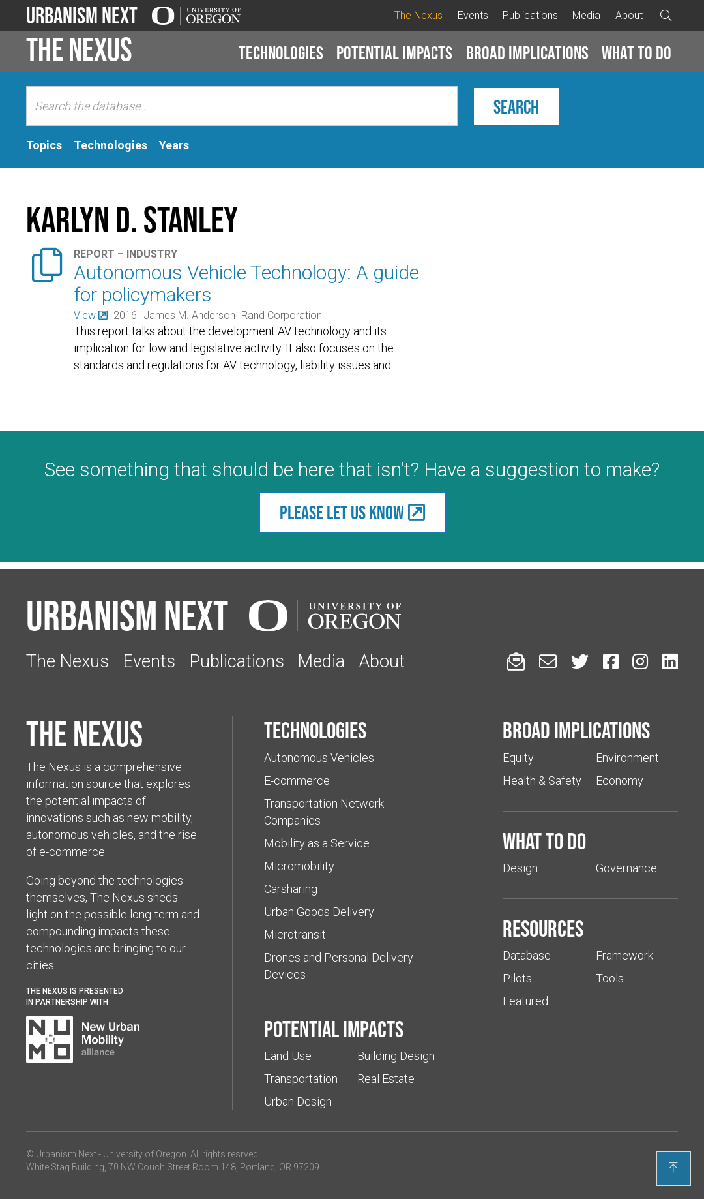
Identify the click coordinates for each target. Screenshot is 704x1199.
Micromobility (299, 866)
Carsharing (290, 889)
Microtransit (295, 934)
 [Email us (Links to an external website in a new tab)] (548, 661)
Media (586, 15)
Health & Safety (542, 780)
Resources (543, 928)
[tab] (44, 145)
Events (473, 15)
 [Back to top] (673, 1168)
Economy (619, 780)
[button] (281, 53)
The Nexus (418, 15)
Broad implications (527, 52)
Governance (626, 868)
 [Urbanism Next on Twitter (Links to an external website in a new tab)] (580, 661)
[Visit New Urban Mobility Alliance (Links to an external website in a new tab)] (82, 1039)
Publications (530, 15)
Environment (627, 758)
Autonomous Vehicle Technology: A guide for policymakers (246, 283)
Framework (624, 955)
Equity (518, 758)
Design (520, 868)
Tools (610, 978)
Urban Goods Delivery (319, 911)
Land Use (288, 1056)
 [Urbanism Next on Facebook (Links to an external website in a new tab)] (611, 661)
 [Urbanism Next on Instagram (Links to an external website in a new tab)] (640, 661)
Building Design (396, 1056)
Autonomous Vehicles (319, 758)
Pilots (517, 978)
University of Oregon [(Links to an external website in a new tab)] (144, 1154)
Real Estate (386, 1078)
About (629, 15)
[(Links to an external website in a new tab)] (90, 315)
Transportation (301, 1078)
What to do (636, 52)
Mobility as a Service (317, 843)
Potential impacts (394, 52)
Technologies (281, 52)
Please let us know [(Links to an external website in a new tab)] (342, 512)
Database (527, 955)
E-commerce (297, 780)
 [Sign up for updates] (516, 661)
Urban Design (298, 1101)
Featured (525, 1001)
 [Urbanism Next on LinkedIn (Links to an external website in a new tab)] (670, 661)
